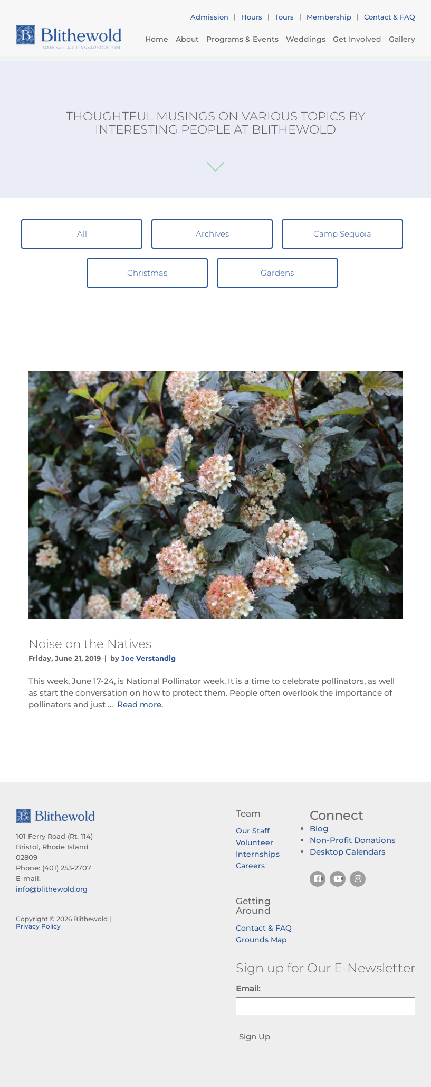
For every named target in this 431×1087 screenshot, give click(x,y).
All (82, 234)
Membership (329, 17)
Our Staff (253, 831)
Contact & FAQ (389, 17)
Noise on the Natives (89, 643)
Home (156, 39)
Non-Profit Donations (353, 840)
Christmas (147, 273)
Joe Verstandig (148, 658)
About (187, 39)
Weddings (305, 39)
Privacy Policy (38, 926)
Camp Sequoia (342, 234)
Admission (209, 17)
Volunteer (254, 842)
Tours (284, 17)
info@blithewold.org (52, 889)
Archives (212, 234)
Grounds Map (261, 939)
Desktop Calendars (348, 852)
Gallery (402, 39)
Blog (319, 828)
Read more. (140, 704)
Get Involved (357, 39)
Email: (248, 988)
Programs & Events (242, 39)
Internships (258, 854)
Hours (251, 17)
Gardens (277, 273)
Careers (250, 865)
